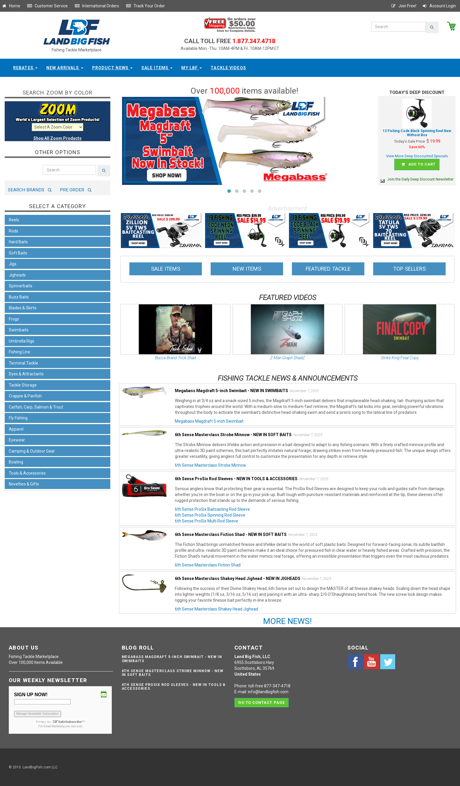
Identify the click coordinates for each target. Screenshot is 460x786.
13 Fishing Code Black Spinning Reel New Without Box (417, 133)
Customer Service (47, 6)
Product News (112, 67)
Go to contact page (261, 702)
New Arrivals (64, 67)
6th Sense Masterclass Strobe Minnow (210, 465)
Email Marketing (54, 726)
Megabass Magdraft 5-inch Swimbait (209, 421)
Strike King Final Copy (400, 357)
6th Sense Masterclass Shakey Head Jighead (216, 609)
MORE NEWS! (287, 621)
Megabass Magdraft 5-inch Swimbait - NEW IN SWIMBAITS (172, 659)
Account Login (439, 6)
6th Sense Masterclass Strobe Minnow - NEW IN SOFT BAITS (172, 673)
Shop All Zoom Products (57, 138)
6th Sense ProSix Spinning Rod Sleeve (210, 515)
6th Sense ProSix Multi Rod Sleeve (206, 521)
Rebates (25, 67)
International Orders (97, 6)
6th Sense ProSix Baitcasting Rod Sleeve (212, 509)
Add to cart (418, 164)
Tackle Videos (228, 67)
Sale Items (156, 67)
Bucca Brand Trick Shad (175, 357)
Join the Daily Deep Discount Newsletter (417, 179)
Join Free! (403, 6)
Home (10, 6)
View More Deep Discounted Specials (417, 156)
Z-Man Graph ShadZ (287, 357)
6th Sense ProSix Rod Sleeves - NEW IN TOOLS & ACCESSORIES (174, 687)
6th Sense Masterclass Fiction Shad (208, 565)
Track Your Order (145, 6)
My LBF (191, 67)
